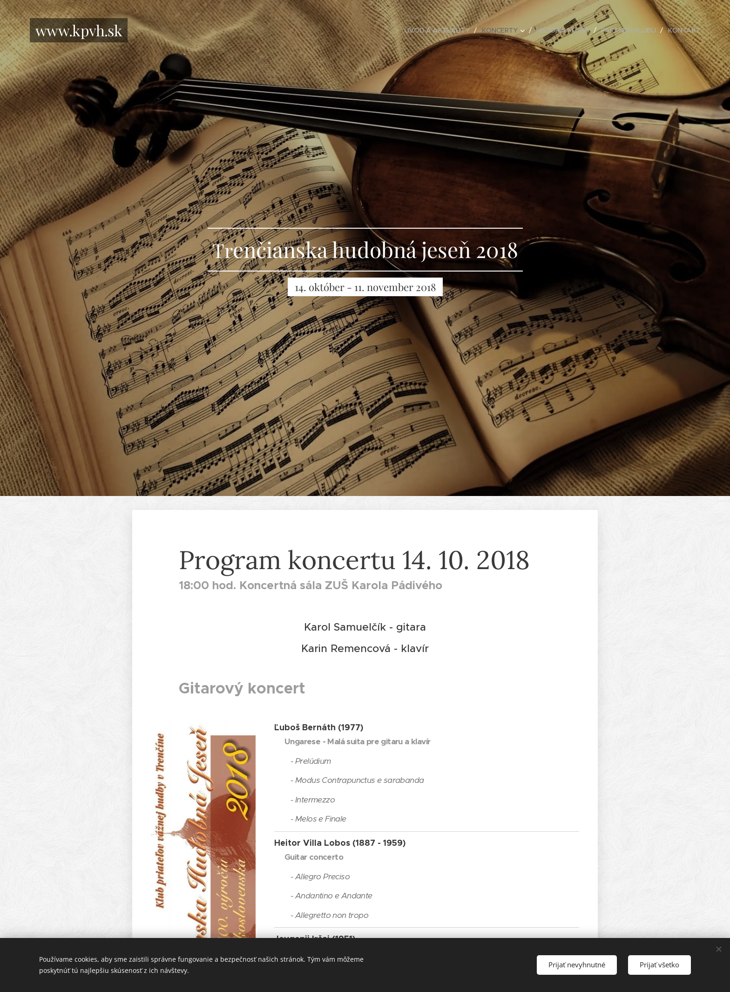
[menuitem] (428, 30)
